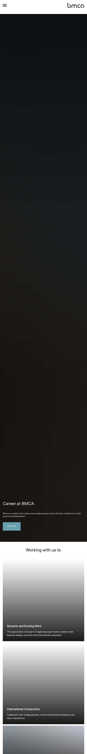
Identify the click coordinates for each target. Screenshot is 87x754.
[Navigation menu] (5, 5)
